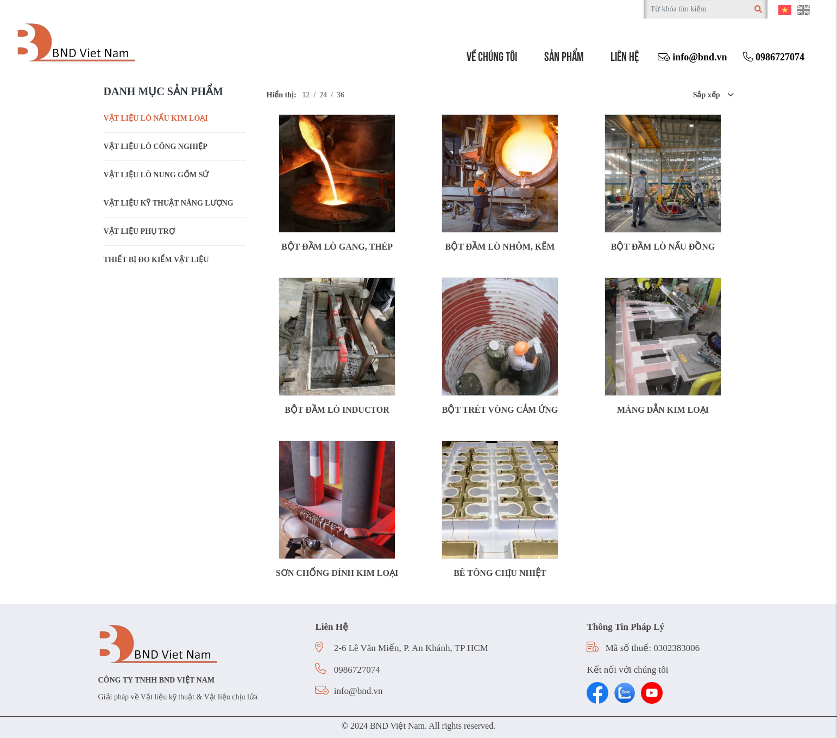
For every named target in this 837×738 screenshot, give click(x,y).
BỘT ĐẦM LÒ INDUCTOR (337, 409)
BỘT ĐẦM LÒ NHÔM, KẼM (500, 246)
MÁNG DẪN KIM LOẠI (663, 409)
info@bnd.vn (692, 57)
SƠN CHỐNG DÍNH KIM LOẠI (337, 573)
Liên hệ (625, 55)
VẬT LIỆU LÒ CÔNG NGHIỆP (155, 146)
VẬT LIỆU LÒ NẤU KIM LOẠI (156, 118)
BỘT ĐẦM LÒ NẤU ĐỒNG (663, 246)
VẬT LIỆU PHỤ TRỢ (139, 231)
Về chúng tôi (492, 55)
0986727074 (773, 57)
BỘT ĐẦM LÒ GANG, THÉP (337, 246)
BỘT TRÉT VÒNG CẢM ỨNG (500, 409)
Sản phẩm (563, 55)
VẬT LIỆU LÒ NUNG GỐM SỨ (156, 175)
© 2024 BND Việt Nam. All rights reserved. (418, 725)
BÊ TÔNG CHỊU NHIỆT (500, 573)
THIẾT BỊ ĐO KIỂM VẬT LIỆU (156, 260)
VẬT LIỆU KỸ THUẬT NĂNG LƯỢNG (169, 203)
